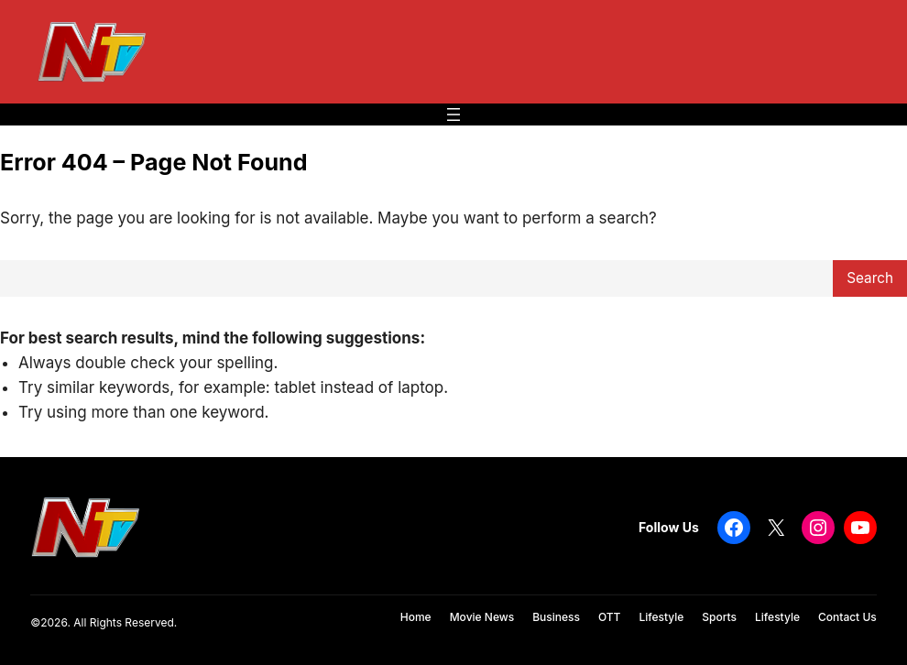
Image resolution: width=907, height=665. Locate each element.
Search (870, 278)
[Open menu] (453, 114)
